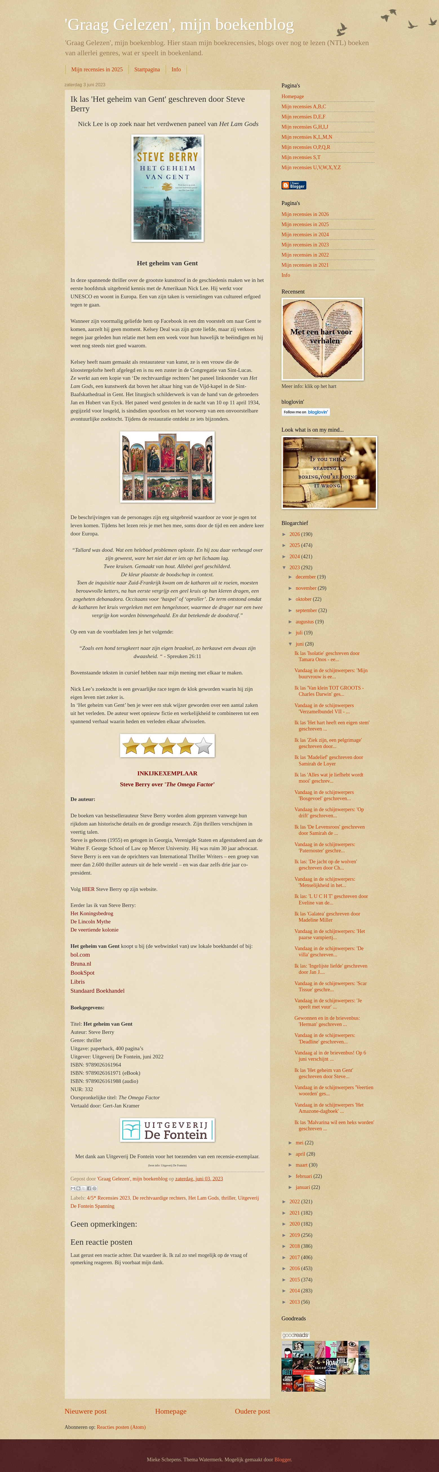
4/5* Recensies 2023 (108, 1198)
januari (304, 1187)
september (307, 610)
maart (302, 1165)
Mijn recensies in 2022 (305, 255)
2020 (295, 1224)
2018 (295, 1246)
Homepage (171, 1411)
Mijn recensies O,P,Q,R (305, 147)
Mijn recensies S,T (300, 157)
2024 (295, 556)
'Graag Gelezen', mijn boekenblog (179, 24)
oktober (304, 599)
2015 (295, 1280)
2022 (295, 1201)
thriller (228, 1198)
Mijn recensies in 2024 (305, 234)
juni (300, 644)
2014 (295, 1291)
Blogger (282, 1459)
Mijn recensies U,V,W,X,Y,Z (311, 167)
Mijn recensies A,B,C (303, 106)
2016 (295, 1268)
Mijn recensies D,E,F (303, 117)
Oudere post (252, 1411)
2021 (295, 1213)
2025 (295, 545)
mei (300, 1143)
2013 (295, 1302)
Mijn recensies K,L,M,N (306, 137)
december (306, 577)
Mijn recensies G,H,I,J (304, 127)
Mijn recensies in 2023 (305, 245)
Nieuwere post (86, 1411)
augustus (305, 621)
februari (305, 1176)
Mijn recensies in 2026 (305, 214)
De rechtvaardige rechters (159, 1198)
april (301, 1154)
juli (300, 632)
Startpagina (147, 69)
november (307, 588)
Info (176, 69)
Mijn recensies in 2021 (305, 265)
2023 (295, 567)
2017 (295, 1257)
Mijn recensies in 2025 (97, 69)
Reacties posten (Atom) (121, 1427)
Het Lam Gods (203, 1198)
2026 (295, 534)
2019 (295, 1235)
